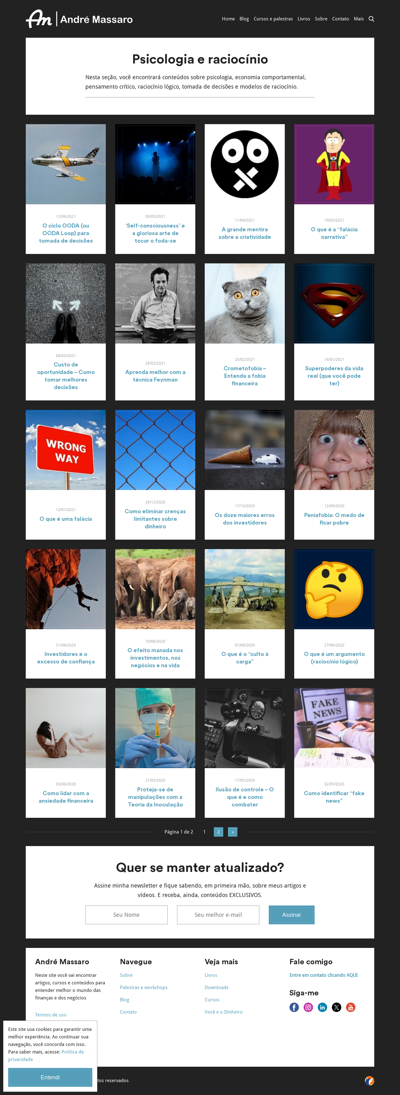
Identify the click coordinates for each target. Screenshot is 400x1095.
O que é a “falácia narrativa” (334, 233)
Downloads (217, 987)
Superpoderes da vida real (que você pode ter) (334, 376)
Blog (244, 19)
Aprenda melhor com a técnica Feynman (155, 375)
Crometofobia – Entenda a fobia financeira (245, 376)
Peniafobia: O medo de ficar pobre (334, 518)
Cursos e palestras (273, 19)
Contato (340, 19)
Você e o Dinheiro (224, 1012)
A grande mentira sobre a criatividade (245, 233)
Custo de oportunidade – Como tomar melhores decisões (66, 376)
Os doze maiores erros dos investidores (245, 518)
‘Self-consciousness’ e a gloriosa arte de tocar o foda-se (155, 233)
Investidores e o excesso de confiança (66, 657)
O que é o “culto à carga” (244, 657)
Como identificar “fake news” (334, 797)
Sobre (321, 19)
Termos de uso (51, 1015)
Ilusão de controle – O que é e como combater (245, 797)
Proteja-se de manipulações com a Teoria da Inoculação (155, 797)
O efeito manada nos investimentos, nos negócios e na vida (155, 657)
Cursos (212, 1000)
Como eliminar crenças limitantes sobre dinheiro (155, 519)
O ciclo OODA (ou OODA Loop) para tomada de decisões (66, 233)
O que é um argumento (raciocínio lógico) (334, 657)
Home (228, 19)
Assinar (291, 915)
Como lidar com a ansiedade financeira (66, 797)
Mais (359, 19)
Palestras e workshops (144, 987)
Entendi (50, 1077)
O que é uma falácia (66, 519)
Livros (304, 19)
